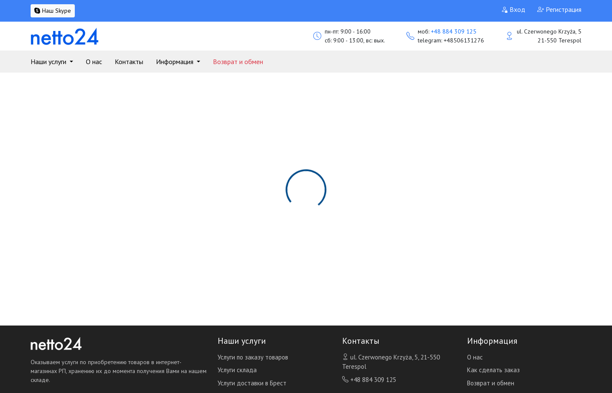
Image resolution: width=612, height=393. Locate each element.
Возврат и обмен (238, 61)
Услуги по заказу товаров (253, 357)
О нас (94, 61)
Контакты (129, 61)
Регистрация (559, 9)
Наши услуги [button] (49, 61)
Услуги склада (237, 370)
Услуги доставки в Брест (252, 383)
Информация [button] (175, 61)
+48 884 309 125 (453, 31)
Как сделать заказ (493, 370)
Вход (513, 9)
